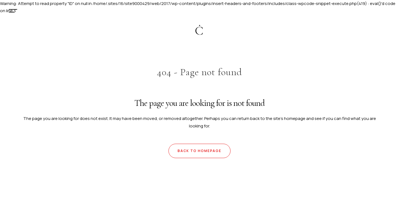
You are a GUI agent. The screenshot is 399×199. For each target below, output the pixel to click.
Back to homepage (199, 150)
